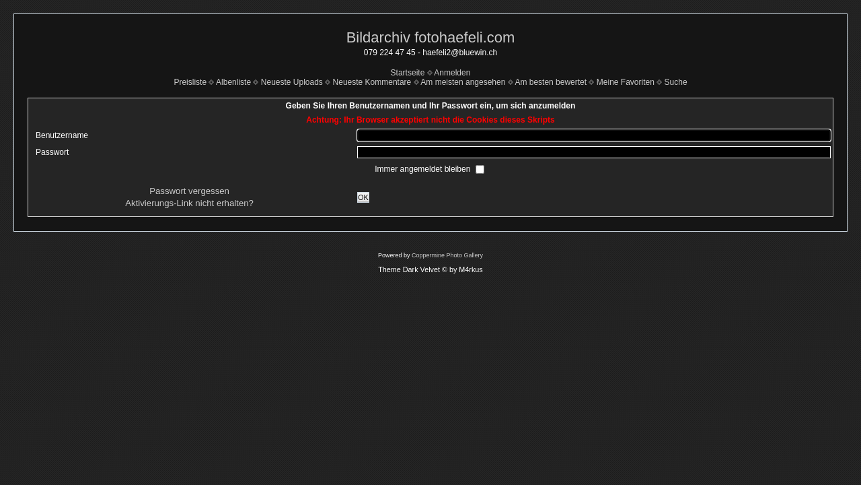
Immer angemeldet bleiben (423, 169)
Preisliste (190, 82)
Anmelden (452, 72)
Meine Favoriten (625, 82)
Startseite (408, 72)
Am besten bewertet (551, 82)
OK (363, 197)
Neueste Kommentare (372, 82)
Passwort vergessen (189, 191)
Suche (676, 82)
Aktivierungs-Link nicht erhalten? (189, 203)
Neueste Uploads (292, 82)
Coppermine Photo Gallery (447, 255)
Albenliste (233, 82)
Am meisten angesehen (462, 82)
